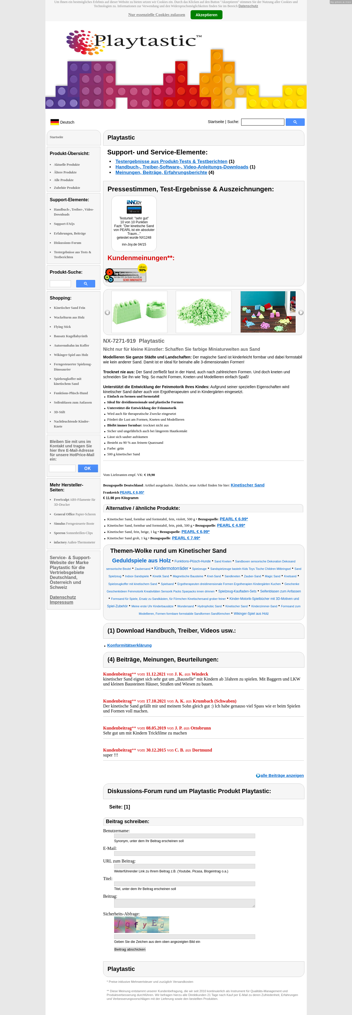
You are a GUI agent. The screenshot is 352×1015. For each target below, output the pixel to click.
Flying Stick (62, 327)
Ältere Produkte (65, 172)
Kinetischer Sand (248, 485)
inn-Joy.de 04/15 (134, 244)
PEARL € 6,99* (234, 518)
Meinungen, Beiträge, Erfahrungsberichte (161, 172)
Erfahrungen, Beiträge (70, 233)
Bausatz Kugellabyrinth (70, 336)
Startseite (216, 121)
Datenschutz (248, 6)
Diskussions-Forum (67, 243)
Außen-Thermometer (74, 542)
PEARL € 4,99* (231, 525)
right (301, 312)
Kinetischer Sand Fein (69, 308)
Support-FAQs (64, 224)
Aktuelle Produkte (67, 165)
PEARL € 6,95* (132, 492)
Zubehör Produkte (67, 188)
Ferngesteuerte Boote (74, 524)
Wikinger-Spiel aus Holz (71, 355)
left (107, 312)
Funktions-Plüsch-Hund (71, 393)
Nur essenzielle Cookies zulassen (156, 14)
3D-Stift (59, 412)
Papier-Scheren (75, 514)
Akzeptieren (206, 14)
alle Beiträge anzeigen (282, 775)
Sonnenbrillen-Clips (73, 533)
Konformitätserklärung (129, 645)
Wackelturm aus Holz (69, 317)
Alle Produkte (63, 180)
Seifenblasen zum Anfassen (73, 402)
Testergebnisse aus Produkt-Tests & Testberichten (171, 161)
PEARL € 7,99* (186, 537)
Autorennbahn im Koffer (71, 345)
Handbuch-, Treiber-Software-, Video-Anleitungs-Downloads (182, 167)
